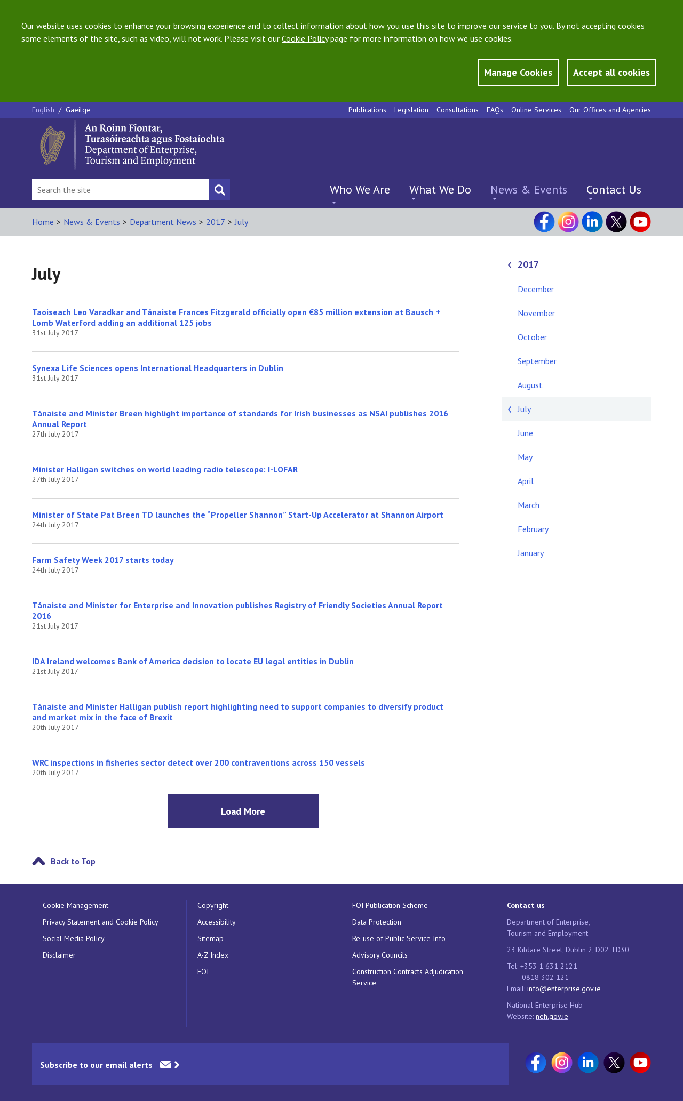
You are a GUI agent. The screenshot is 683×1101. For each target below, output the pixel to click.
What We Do (440, 189)
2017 (215, 221)
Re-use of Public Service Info (399, 938)
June (525, 433)
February (533, 529)
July (241, 221)
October (532, 337)
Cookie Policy (305, 38)
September (537, 361)
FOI (203, 971)
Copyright (212, 905)
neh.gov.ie (552, 1016)
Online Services (536, 110)
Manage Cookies (518, 72)
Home (43, 221)
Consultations (457, 110)
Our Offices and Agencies (610, 110)
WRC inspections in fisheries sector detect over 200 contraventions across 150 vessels (198, 762)
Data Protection (376, 922)
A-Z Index (212, 955)
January (531, 553)
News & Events (528, 189)
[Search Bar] (120, 189)
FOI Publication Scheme (390, 905)
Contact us (526, 905)
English (44, 110)
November (536, 313)
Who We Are (360, 189)
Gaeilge (78, 110)
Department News (163, 221)
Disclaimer (59, 955)
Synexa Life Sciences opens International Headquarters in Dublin (157, 368)
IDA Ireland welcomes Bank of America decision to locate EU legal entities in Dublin (193, 661)
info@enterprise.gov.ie (564, 988)
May (525, 457)
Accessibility (216, 922)
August (530, 385)
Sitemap (210, 938)
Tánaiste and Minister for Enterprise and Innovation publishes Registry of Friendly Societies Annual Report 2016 (237, 610)
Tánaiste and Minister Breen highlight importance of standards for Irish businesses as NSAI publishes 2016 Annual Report (240, 418)
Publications (367, 110)
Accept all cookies (611, 72)
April (526, 481)
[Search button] (219, 189)
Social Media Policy (74, 938)
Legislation (411, 110)
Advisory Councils (380, 955)
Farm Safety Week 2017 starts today (103, 559)
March (528, 505)
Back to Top (73, 861)
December (536, 289)
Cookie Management (75, 905)
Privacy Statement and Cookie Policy (100, 922)
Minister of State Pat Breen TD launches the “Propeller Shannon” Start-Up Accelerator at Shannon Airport (237, 514)
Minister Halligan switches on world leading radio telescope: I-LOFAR (165, 469)
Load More (243, 811)
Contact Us (613, 189)
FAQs (495, 110)
